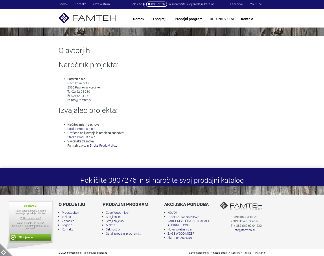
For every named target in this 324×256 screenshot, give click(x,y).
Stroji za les (113, 217)
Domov (63, 4)
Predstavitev (70, 212)
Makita (110, 225)
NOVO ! (172, 212)
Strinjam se (26, 237)
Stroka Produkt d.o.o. (81, 129)
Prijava (247, 252)
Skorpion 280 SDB (180, 238)
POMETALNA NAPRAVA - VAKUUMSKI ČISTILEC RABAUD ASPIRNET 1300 (189, 221)
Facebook (236, 4)
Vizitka (66, 217)
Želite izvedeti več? (30, 218)
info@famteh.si (80, 100)
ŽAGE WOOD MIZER (181, 233)
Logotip (67, 225)
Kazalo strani (101, 4)
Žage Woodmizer (117, 212)
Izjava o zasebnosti (199, 252)
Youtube (256, 4)
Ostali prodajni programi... (123, 233)
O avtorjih (260, 252)
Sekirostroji (113, 229)
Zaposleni (68, 221)
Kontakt (80, 4)
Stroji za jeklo (115, 221)
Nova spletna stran (180, 229)
